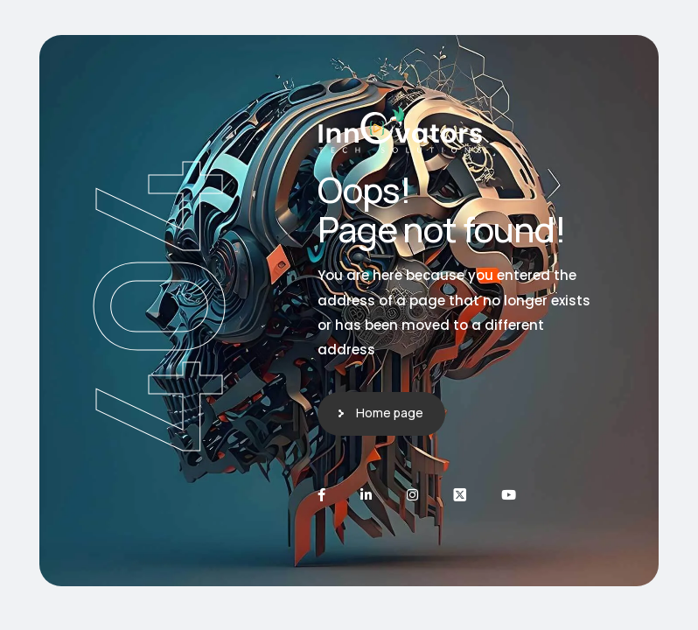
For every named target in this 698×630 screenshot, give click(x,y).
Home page (389, 412)
